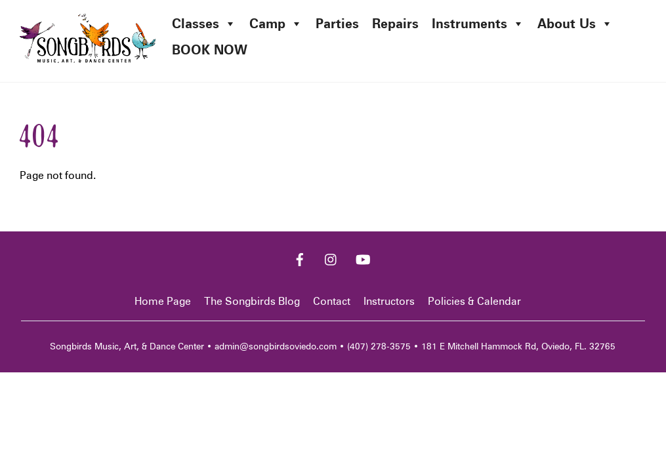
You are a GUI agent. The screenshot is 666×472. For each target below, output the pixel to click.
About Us (575, 23)
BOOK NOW (209, 50)
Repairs (395, 23)
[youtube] (363, 258)
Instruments (478, 23)
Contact (331, 301)
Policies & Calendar (474, 301)
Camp (275, 23)
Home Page (163, 301)
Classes (204, 23)
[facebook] (300, 258)
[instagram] (331, 258)
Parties (337, 23)
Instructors (389, 301)
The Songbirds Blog (252, 301)
